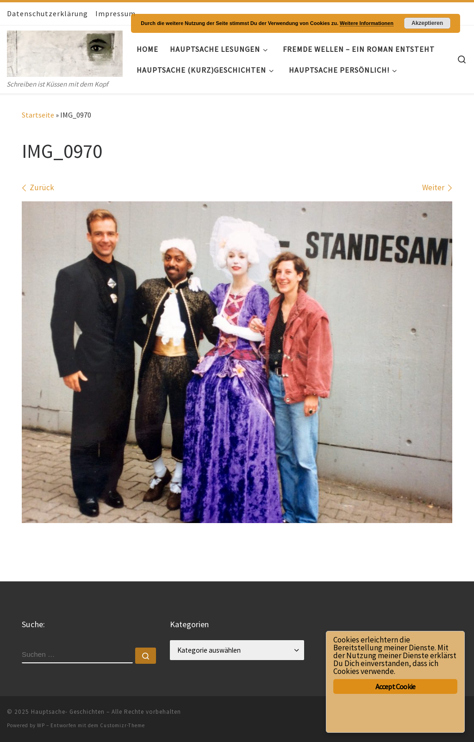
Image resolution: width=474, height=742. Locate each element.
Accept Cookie (395, 686)
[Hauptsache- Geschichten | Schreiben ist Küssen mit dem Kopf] (65, 51)
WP (41, 725)
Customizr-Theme (122, 725)
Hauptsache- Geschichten (68, 712)
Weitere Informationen (366, 23)
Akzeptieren (427, 23)
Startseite (38, 114)
